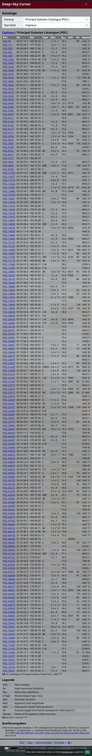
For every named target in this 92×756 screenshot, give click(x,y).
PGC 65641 (9, 509)
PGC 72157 (9, 663)
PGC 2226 (8, 66)
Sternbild (10, 25)
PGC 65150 (9, 480)
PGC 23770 (9, 421)
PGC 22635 (9, 399)
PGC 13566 (9, 209)
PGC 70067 (9, 626)
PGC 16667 (9, 253)
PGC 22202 (9, 388)
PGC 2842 (8, 77)
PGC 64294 (9, 443)
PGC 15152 (9, 242)
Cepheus (8, 32)
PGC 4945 (8, 103)
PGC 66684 (9, 546)
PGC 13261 (9, 198)
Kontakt (60, 742)
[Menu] (86, 4)
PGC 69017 (9, 586)
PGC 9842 (8, 165)
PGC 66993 (9, 549)
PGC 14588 (9, 224)
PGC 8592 (8, 150)
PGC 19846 (9, 304)
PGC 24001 (9, 429)
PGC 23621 (9, 418)
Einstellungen (67, 752)
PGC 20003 (9, 311)
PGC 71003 (9, 641)
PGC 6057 (8, 114)
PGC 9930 (8, 169)
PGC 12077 (9, 176)
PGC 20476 (9, 333)
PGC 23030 (9, 410)
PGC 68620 (9, 582)
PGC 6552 (8, 136)
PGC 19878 (9, 308)
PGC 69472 (9, 604)
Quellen (42, 747)
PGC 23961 (9, 425)
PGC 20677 (9, 355)
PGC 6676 (8, 139)
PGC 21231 (9, 377)
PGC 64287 (9, 440)
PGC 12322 (9, 183)
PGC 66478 (9, 535)
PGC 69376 (9, 593)
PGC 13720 (9, 213)
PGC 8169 (8, 147)
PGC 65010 (9, 469)
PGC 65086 (9, 476)
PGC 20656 (9, 352)
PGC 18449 (9, 282)
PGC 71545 (9, 648)
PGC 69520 (9, 608)
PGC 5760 (8, 106)
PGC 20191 (9, 330)
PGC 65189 (9, 484)
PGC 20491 (9, 337)
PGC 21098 (9, 370)
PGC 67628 (9, 568)
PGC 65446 (9, 502)
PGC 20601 (9, 344)
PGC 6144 (8, 121)
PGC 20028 (9, 319)
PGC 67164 (9, 553)
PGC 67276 (9, 560)
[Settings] (69, 743)
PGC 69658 (9, 612)
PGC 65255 (9, 491)
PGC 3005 (8, 81)
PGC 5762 (8, 110)
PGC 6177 (8, 129)
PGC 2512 (8, 74)
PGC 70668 (9, 637)
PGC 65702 (9, 520)
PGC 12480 (9, 191)
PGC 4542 (8, 88)
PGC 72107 (9, 659)
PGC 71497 (9, 645)
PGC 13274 (9, 202)
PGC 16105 (9, 246)
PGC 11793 (9, 172)
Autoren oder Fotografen (59, 747)
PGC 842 (7, 52)
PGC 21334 (9, 381)
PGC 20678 (9, 359)
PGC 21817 (9, 385)
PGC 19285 (9, 290)
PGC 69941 (9, 619)
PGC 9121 (8, 158)
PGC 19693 (9, 300)
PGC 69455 (9, 601)
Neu (30, 742)
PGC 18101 (9, 275)
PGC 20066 (9, 323)
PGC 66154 (9, 528)
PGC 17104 (9, 257)
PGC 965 (7, 55)
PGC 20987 (9, 363)
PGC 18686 (9, 286)
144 (60, 673)
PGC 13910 (9, 216)
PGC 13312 (9, 205)
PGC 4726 (8, 96)
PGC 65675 (9, 517)
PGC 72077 (9, 656)
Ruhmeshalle (44, 742)
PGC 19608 (9, 293)
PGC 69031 (9, 590)
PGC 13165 (9, 194)
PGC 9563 (8, 161)
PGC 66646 (9, 542)
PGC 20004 (9, 315)
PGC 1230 (8, 59)
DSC (22, 742)
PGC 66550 (9, 538)
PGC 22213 (9, 392)
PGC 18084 (9, 271)
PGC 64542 (9, 451)
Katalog (9, 19)
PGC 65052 (9, 473)
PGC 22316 (9, 396)
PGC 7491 (8, 143)
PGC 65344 (9, 494)
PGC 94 (7, 41)
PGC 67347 (9, 564)
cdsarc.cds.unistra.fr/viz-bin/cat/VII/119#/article (67, 732)
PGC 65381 (9, 498)
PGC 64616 (9, 454)
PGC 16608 (9, 249)
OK (87, 752)
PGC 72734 (9, 667)
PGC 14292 (9, 220)
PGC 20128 (9, 326)
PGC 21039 (9, 366)
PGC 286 (7, 48)
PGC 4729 (8, 99)
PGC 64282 (9, 436)
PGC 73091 (9, 670)
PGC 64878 (9, 465)
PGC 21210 (9, 374)
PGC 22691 (9, 403)
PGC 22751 (9, 407)
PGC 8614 (8, 154)
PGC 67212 (9, 557)
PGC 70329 (9, 630)
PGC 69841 (9, 615)
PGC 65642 (9, 513)
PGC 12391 (9, 187)
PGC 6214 (8, 132)
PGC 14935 (9, 231)
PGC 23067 (9, 414)
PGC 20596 (9, 341)
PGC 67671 (9, 571)
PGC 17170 (9, 260)
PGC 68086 (9, 579)
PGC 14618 (9, 227)
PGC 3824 (8, 85)
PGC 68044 (9, 575)
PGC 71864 (9, 652)
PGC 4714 (8, 92)
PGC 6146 (8, 125)
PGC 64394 (9, 447)
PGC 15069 (9, 238)
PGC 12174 (9, 180)
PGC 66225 (9, 531)
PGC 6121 (8, 117)
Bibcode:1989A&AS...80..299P (30, 732)
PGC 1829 (8, 63)
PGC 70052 (9, 623)
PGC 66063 (9, 524)
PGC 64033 (9, 432)
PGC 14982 (9, 235)
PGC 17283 (9, 268)
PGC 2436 (8, 70)
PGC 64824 (9, 462)
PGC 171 (7, 44)
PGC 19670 (9, 297)
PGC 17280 (9, 264)
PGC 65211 (9, 487)
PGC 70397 (9, 634)
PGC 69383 (9, 597)
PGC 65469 (9, 506)
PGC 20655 (9, 348)
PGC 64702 (9, 458)
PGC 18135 (9, 279)
